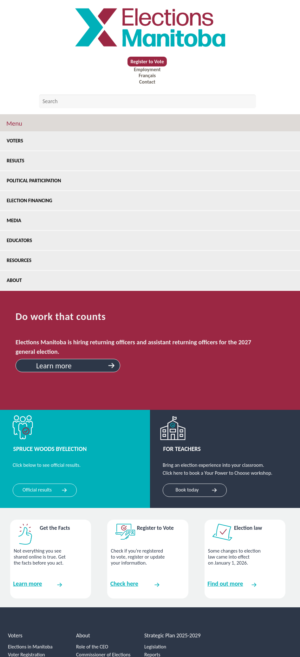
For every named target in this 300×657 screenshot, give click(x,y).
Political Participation (36, 181)
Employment (147, 69)
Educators (21, 240)
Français (147, 75)
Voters (17, 141)
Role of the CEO (92, 647)
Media (16, 220)
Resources (21, 260)
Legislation (155, 647)
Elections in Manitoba (30, 647)
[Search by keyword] (147, 101)
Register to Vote (147, 62)
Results (18, 161)
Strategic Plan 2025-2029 (172, 635)
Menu (14, 123)
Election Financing (32, 200)
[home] (150, 27)
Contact (147, 82)
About (17, 280)
